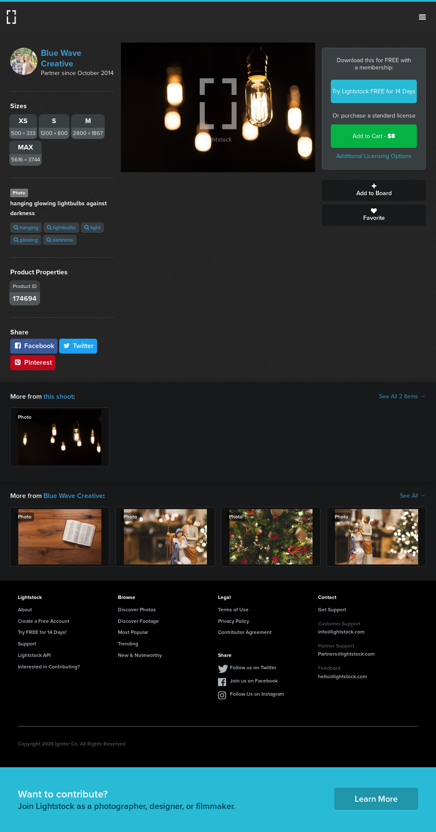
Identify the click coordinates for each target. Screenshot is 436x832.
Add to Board (374, 190)
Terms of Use (233, 609)
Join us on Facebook (254, 681)
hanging (26, 227)
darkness (59, 240)
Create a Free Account (43, 621)
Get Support (332, 609)
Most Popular (133, 632)
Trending (128, 644)
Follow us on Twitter (253, 667)
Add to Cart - (374, 136)
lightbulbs (61, 227)
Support (27, 644)
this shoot (58, 396)
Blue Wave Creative (61, 58)
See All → (413, 496)
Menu (422, 17)
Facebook (34, 346)
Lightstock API (34, 655)
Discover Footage (138, 621)
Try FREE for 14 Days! (42, 632)
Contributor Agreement (245, 632)
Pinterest (33, 362)
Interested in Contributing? (49, 667)
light (92, 227)
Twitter (78, 346)
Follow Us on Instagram (257, 694)
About (25, 609)
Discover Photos (137, 609)
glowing (26, 240)
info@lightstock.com (341, 632)
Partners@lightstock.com (346, 654)
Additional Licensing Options (374, 156)
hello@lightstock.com (342, 676)
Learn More (376, 798)
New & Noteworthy (140, 655)
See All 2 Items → (402, 396)
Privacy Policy (233, 621)
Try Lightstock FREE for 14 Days (374, 91)
